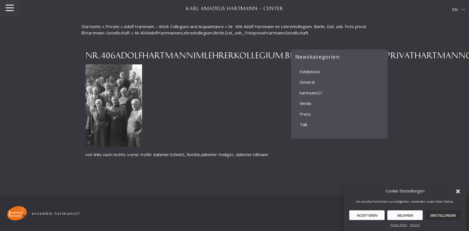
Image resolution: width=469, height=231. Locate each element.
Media (305, 103)
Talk (303, 124)
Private (112, 26)
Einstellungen (443, 217)
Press (305, 114)
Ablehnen (405, 217)
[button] (458, 192)
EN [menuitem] (455, 9)
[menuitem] (455, 9)
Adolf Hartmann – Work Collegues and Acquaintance (173, 26)
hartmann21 (311, 93)
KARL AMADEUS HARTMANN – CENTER (234, 8)
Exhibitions (310, 71)
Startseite (91, 26)
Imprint (415, 227)
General (307, 82)
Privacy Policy (398, 227)
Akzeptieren (367, 217)
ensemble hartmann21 (56, 213)
